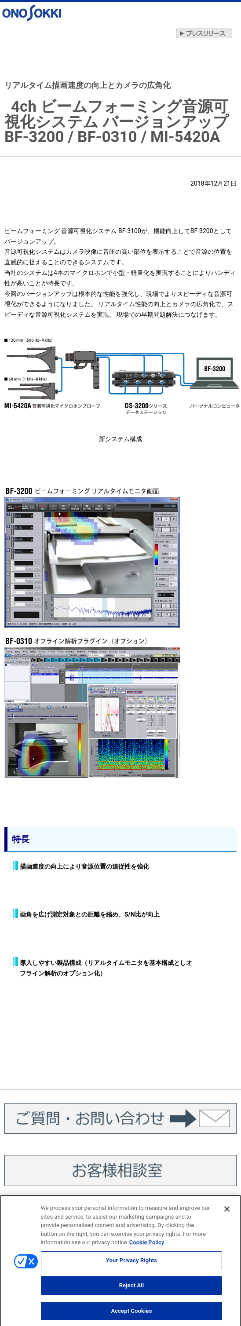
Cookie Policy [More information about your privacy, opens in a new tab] (146, 1245)
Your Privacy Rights (131, 1263)
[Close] (227, 1212)
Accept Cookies (131, 1314)
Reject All (131, 1288)
